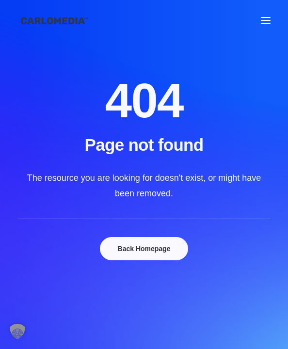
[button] (265, 20)
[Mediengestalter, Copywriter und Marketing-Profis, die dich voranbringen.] (54, 20)
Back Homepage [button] (144, 249)
